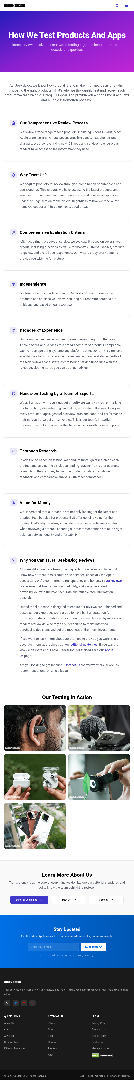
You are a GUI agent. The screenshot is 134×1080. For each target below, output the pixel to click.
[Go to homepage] (67, 982)
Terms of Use (99, 1029)
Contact (106, 899)
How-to (52, 1042)
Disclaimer (97, 1042)
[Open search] (117, 5)
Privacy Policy (99, 1023)
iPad (50, 1035)
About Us (68, 899)
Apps (51, 1054)
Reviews (52, 1048)
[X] (7, 1003)
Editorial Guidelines (29, 899)
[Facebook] (16, 1003)
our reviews (113, 581)
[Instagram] (32, 1003)
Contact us (72, 665)
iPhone (51, 1023)
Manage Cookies (101, 1048)
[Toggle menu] (126, 5)
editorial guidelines (84, 644)
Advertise (9, 1035)
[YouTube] (24, 1003)
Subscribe (93, 947)
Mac (50, 1029)
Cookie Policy (99, 1035)
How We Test (11, 1042)
